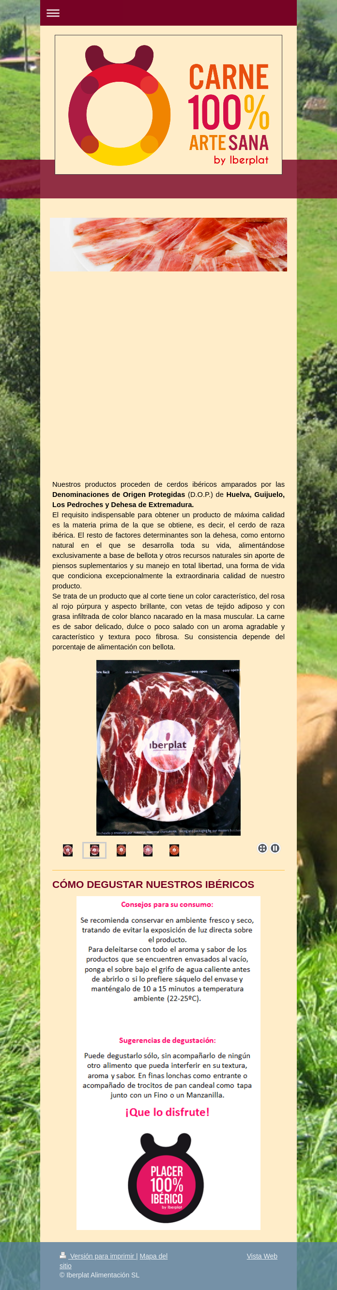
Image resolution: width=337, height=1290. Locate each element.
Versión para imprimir (98, 1256)
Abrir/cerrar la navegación (168, 12)
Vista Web (262, 1256)
